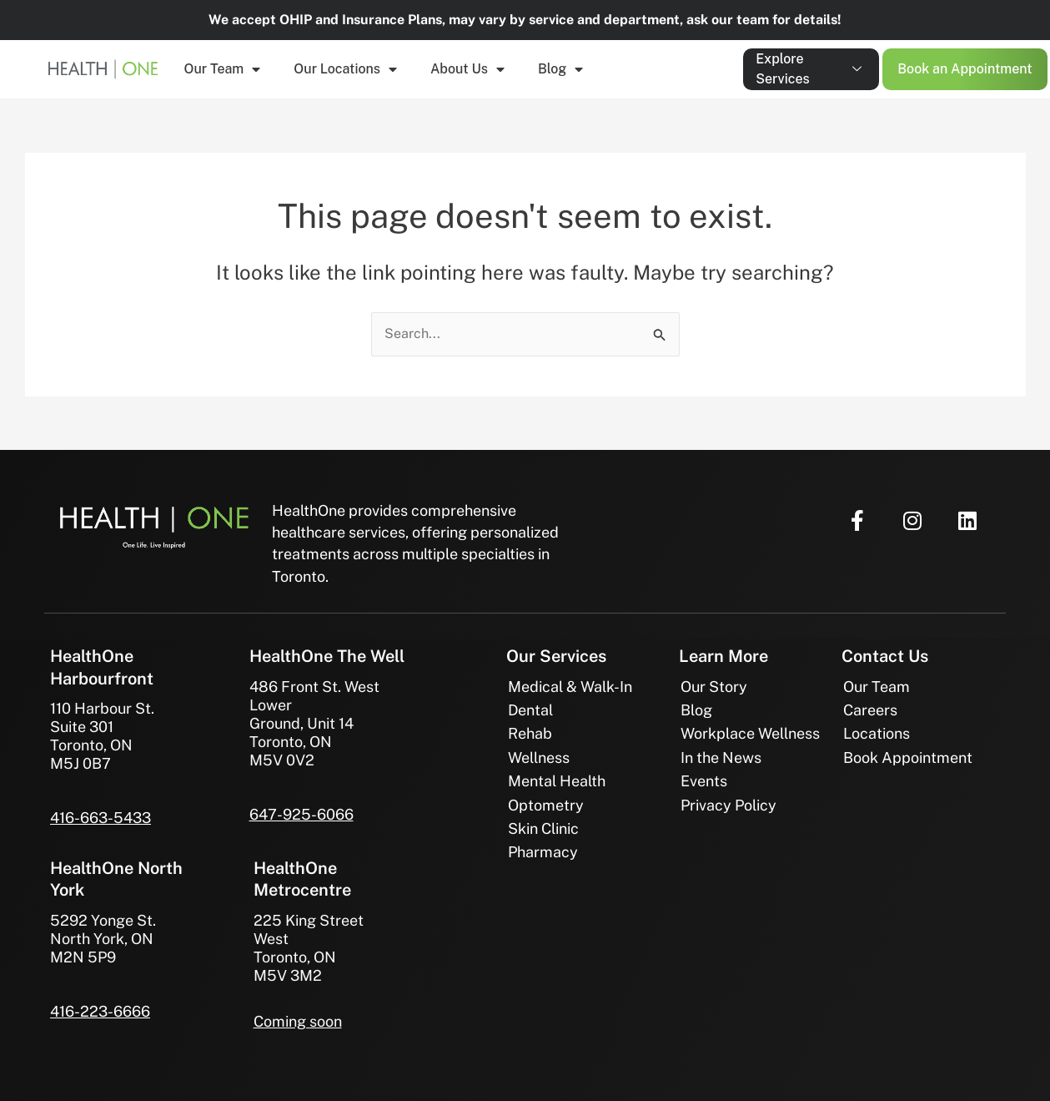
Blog (560, 69)
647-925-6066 (301, 814)
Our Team (222, 69)
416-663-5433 (100, 817)
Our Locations (345, 69)
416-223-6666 (100, 1011)
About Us (467, 69)
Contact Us (885, 656)
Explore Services (809, 69)
